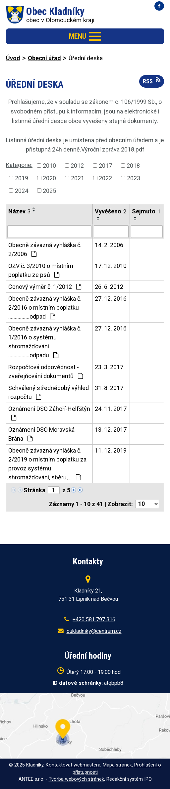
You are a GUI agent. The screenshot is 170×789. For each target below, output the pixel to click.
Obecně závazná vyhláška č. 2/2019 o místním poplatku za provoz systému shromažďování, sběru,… (47, 464)
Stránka (34, 490)
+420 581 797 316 (94, 619)
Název (19, 211)
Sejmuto (146, 211)
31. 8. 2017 (109, 387)
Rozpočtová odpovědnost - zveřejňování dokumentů (45, 371)
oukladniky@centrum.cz (94, 631)
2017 (105, 165)
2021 (77, 178)
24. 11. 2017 (111, 408)
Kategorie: (19, 164)
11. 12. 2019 (111, 450)
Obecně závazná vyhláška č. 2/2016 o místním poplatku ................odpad (45, 307)
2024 (21, 190)
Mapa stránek (117, 765)
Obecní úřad (44, 58)
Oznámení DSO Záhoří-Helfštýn (49, 413)
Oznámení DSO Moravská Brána (41, 434)
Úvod (13, 58)
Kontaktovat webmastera (73, 765)
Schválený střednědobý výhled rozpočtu (48, 392)
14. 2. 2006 (109, 244)
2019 (21, 178)
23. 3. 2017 (109, 367)
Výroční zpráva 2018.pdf (112, 149)
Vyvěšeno (110, 211)
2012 (77, 165)
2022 (105, 178)
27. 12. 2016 (111, 298)
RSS (151, 81)
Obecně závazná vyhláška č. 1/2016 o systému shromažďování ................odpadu (45, 342)
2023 (133, 178)
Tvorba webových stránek (76, 779)
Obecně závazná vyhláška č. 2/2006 (45, 249)
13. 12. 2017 (111, 429)
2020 (49, 178)
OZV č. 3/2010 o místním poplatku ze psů (40, 270)
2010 (49, 165)
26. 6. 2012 (109, 286)
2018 (133, 165)
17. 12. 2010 (111, 265)
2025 (49, 190)
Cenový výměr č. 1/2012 (44, 286)
